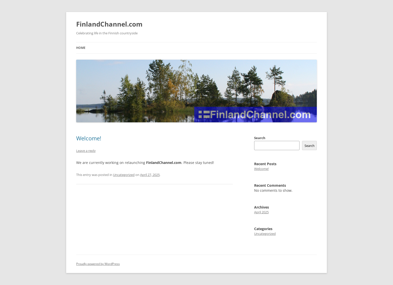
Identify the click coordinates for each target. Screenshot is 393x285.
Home (80, 48)
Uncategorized (124, 174)
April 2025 (261, 212)
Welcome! (88, 138)
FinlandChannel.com (109, 24)
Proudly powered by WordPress (98, 264)
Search (259, 138)
